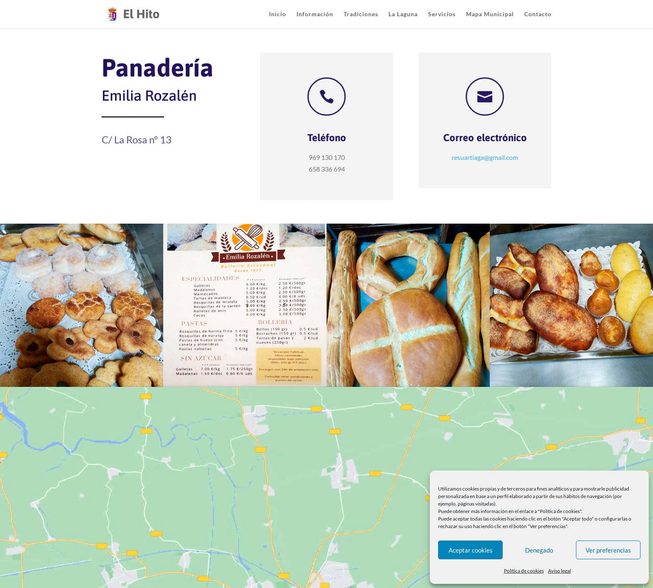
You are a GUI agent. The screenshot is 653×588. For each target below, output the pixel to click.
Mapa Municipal (490, 14)
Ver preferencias (608, 550)
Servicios (442, 14)
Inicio (277, 14)
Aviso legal (559, 571)
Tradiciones (361, 14)
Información (315, 14)
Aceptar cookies (471, 550)
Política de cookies (524, 571)
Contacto (537, 14)
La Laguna (403, 14)
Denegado (539, 550)
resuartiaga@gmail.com (485, 157)
